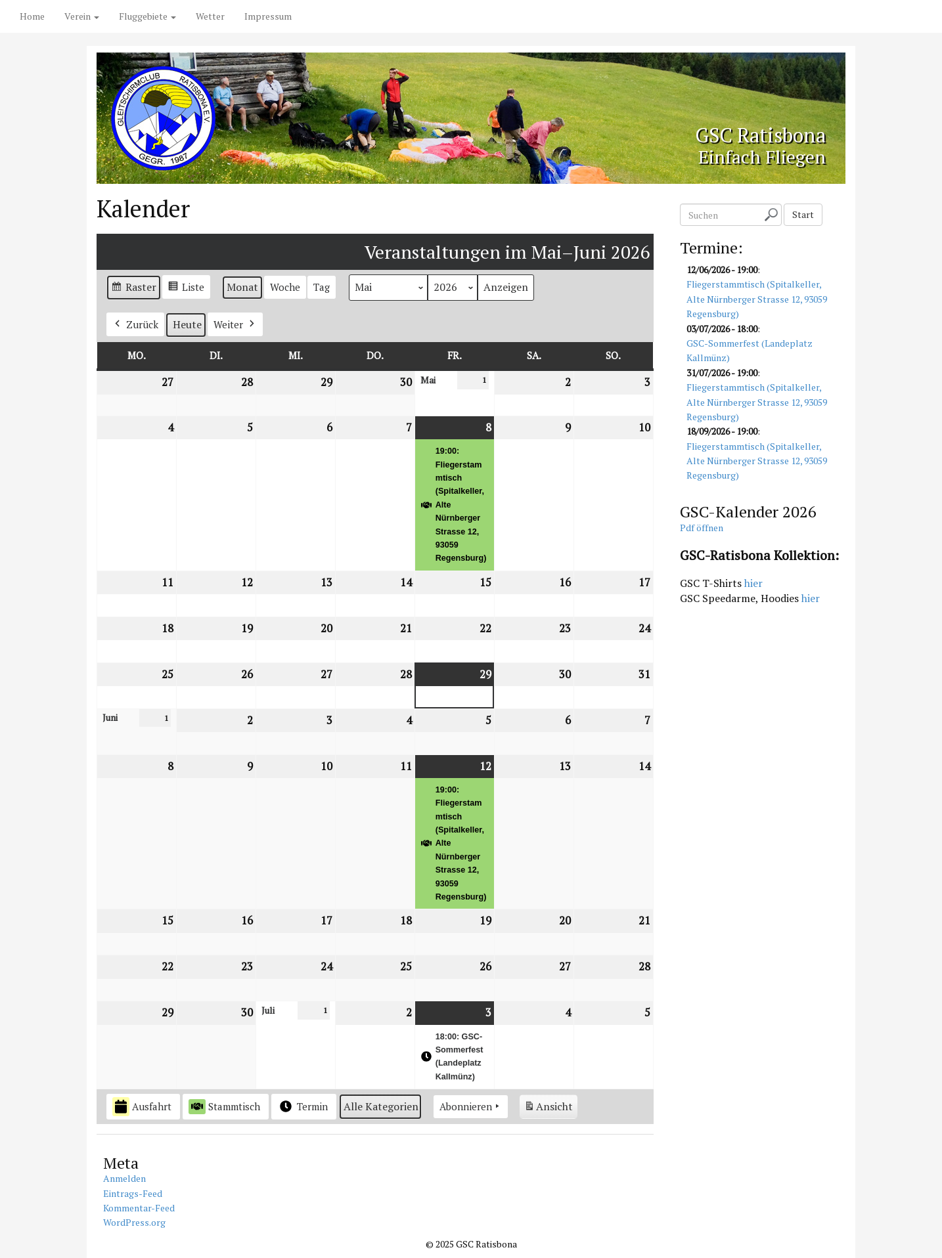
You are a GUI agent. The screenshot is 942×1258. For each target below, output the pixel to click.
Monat (242, 287)
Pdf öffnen (701, 527)
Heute (187, 324)
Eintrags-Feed (132, 1193)
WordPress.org (134, 1222)
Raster (133, 289)
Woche (285, 286)
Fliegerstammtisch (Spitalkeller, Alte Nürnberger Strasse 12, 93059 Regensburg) (756, 299)
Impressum (268, 16)
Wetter (210, 16)
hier (753, 583)
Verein (81, 16)
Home (32, 16)
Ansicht (550, 1108)
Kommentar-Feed (139, 1208)
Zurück (135, 324)
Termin (302, 1106)
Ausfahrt (141, 1106)
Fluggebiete (147, 16)
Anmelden (124, 1178)
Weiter (235, 324)
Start (803, 214)
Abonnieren (470, 1106)
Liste (186, 288)
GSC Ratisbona (734, 132)
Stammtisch (224, 1106)
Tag (321, 286)
